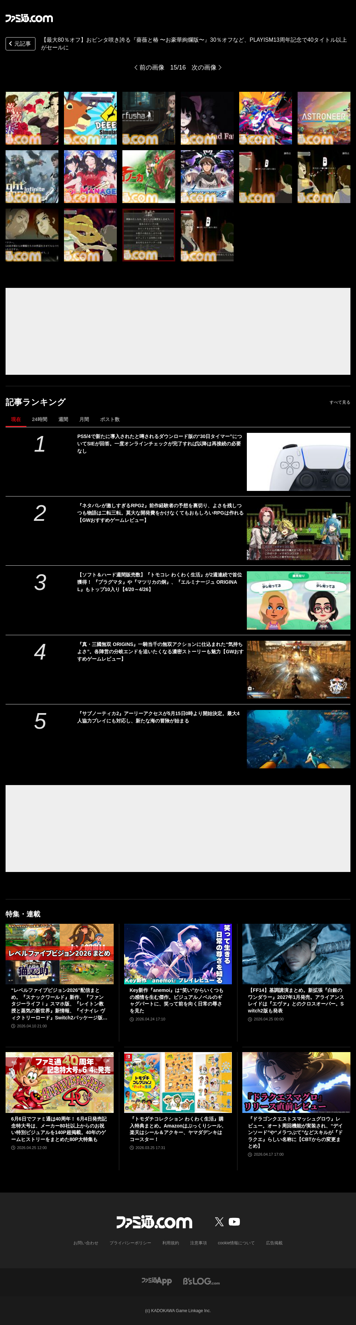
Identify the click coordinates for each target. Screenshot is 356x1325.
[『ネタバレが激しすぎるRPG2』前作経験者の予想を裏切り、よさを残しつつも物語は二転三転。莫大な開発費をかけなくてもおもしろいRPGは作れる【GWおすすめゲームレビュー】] (298, 531)
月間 (84, 419)
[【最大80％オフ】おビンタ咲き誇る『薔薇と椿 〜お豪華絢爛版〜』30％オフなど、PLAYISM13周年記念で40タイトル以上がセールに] (32, 118)
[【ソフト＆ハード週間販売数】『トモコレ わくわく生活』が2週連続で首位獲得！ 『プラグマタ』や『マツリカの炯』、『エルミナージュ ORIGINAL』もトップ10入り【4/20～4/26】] (298, 600)
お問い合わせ (85, 1243)
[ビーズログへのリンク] (201, 1281)
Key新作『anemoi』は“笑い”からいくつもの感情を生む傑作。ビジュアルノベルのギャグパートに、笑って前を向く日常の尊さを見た (177, 1000)
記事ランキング (36, 402)
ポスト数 (110, 419)
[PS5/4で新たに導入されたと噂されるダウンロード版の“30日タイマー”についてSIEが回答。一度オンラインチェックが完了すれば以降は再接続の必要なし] (298, 462)
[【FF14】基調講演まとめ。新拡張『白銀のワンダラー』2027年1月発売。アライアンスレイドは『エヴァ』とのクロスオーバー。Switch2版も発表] (296, 954)
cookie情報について (236, 1243)
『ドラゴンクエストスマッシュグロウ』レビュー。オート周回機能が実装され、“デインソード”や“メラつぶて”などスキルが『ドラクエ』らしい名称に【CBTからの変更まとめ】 (295, 1132)
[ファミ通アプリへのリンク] (157, 1281)
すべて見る (340, 402)
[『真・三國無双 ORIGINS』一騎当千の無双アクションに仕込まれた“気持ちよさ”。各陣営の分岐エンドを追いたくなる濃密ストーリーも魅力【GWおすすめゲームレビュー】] (298, 670)
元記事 (19, 44)
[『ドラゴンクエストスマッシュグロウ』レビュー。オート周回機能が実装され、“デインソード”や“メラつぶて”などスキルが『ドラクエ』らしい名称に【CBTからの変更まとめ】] (296, 1082)
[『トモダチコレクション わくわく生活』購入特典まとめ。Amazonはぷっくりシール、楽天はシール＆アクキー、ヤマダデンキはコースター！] (178, 1082)
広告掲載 (274, 1243)
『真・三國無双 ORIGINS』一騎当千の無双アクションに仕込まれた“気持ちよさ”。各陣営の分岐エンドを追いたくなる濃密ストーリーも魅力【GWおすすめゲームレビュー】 (160, 651)
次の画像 (204, 67)
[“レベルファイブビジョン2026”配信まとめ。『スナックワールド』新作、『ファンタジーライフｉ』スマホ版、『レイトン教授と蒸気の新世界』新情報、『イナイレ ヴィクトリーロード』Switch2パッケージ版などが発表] (60, 954)
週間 (63, 419)
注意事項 (198, 1243)
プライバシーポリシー (130, 1243)
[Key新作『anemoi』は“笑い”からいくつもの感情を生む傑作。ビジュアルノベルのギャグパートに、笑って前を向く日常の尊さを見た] (178, 954)
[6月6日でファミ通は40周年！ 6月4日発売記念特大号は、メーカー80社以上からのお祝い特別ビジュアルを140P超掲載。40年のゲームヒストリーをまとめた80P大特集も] (60, 1082)
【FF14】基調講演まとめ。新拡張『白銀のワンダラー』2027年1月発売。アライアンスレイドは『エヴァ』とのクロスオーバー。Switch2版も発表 (296, 1000)
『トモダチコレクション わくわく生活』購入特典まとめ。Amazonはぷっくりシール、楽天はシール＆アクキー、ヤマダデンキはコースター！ (178, 1129)
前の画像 (151, 67)
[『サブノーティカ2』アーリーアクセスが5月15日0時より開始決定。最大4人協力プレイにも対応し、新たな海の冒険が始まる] (298, 739)
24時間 (39, 419)
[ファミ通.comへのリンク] (29, 18)
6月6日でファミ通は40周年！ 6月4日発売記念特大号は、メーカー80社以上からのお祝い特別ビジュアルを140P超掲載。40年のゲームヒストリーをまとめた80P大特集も (59, 1129)
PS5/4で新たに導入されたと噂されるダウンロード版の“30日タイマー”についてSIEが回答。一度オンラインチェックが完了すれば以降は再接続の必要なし (159, 444)
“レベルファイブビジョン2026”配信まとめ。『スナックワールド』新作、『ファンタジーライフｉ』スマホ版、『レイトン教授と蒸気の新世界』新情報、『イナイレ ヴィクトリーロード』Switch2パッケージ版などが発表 (59, 1004)
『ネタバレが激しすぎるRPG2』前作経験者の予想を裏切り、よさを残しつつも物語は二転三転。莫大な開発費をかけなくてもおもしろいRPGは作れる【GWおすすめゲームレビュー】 (160, 513)
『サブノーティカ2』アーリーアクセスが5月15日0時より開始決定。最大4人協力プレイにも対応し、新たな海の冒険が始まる (158, 717)
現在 (16, 419)
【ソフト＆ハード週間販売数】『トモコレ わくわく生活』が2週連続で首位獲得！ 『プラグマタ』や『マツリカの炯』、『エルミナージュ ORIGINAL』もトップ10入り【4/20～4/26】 (159, 582)
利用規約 (170, 1243)
